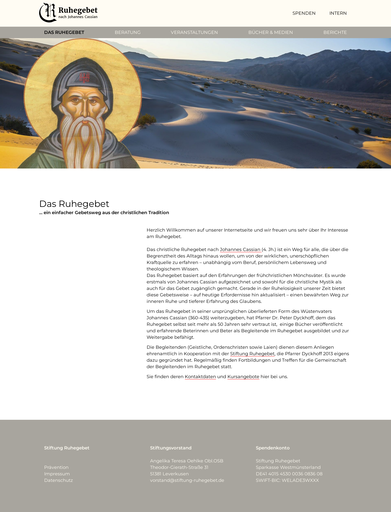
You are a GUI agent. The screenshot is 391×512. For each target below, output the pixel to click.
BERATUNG (128, 32)
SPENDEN (304, 13)
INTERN (338, 13)
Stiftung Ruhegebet (252, 353)
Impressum (57, 474)
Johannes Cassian (241, 249)
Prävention (56, 467)
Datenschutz (58, 480)
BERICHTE (335, 32)
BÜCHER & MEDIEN (270, 32)
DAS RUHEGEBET (64, 32)
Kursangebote (243, 376)
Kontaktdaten (200, 376)
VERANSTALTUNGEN (194, 32)
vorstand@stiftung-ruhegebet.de (187, 480)
